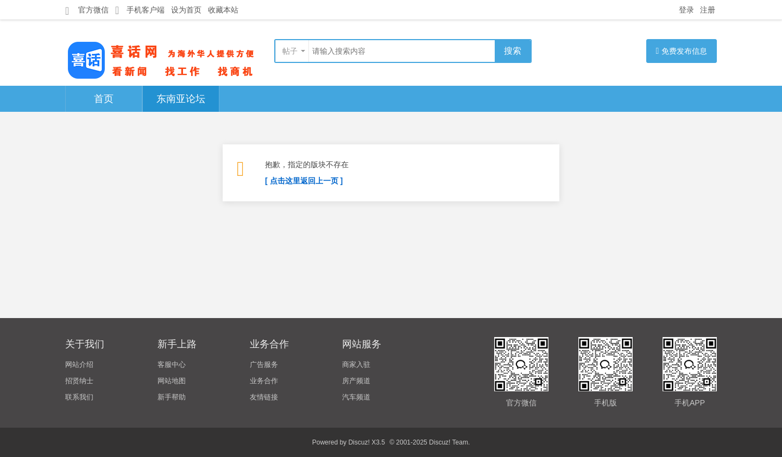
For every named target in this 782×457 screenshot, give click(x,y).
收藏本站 (223, 9)
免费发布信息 (682, 50)
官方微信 (87, 10)
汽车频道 (356, 397)
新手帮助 (171, 397)
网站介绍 (79, 364)
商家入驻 (356, 364)
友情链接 (264, 397)
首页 (103, 98)
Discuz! (358, 442)
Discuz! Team (448, 442)
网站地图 (171, 381)
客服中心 (171, 364)
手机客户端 (140, 10)
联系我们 (79, 397)
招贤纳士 (79, 381)
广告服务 (264, 364)
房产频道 (356, 381)
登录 (686, 9)
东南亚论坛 (180, 98)
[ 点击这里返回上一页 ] (304, 180)
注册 (707, 9)
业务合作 (264, 381)
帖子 (290, 51)
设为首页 (186, 9)
